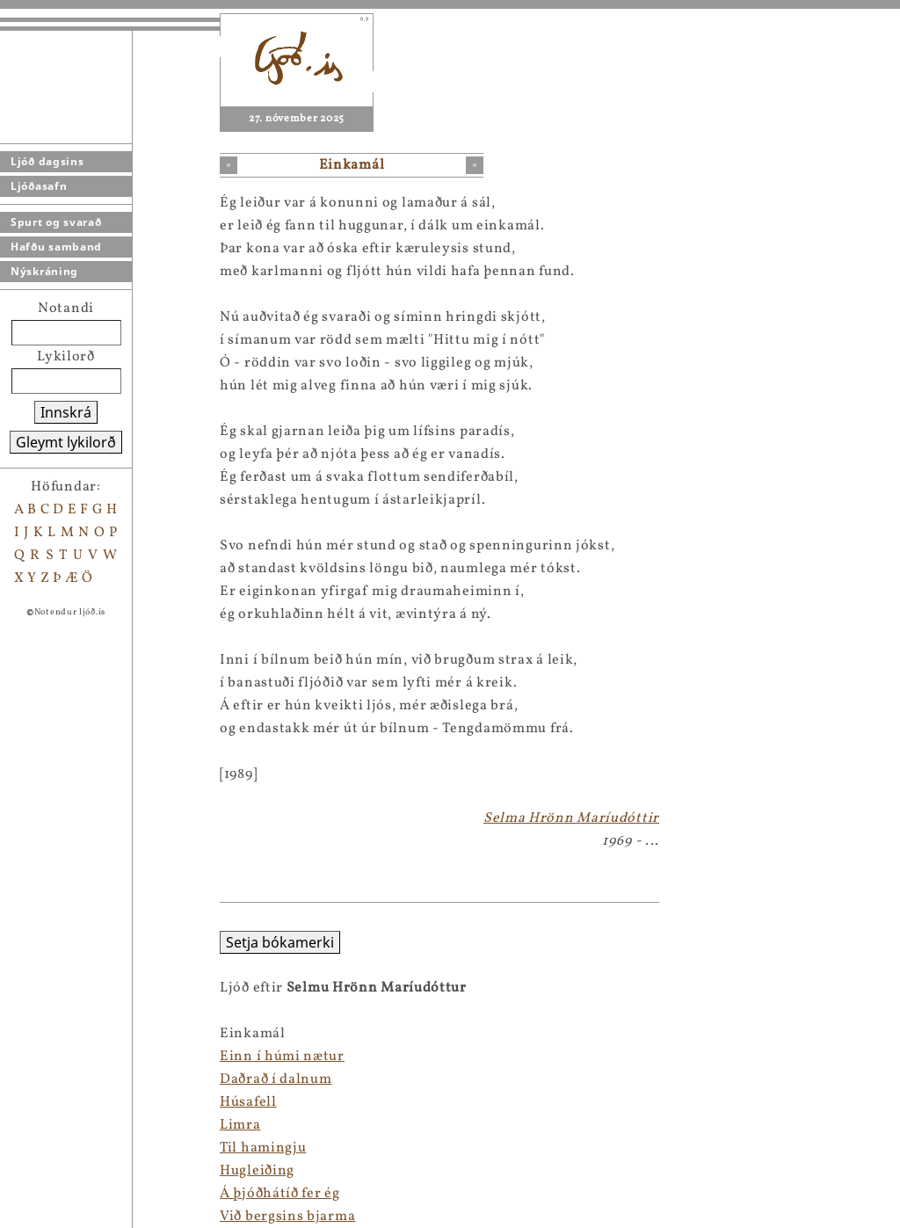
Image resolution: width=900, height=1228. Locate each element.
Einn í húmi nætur (62, 1056)
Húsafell (28, 1102)
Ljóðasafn (39, 185)
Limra (20, 1125)
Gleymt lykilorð (66, 442)
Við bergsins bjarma (67, 1216)
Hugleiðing (37, 1171)
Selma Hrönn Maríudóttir (571, 818)
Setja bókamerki (60, 942)
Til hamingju (43, 1148)
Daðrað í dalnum (56, 1079)
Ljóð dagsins (47, 161)
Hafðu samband (56, 246)
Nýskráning (44, 271)
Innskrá (65, 412)
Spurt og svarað (56, 221)
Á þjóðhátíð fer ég (60, 1193)
